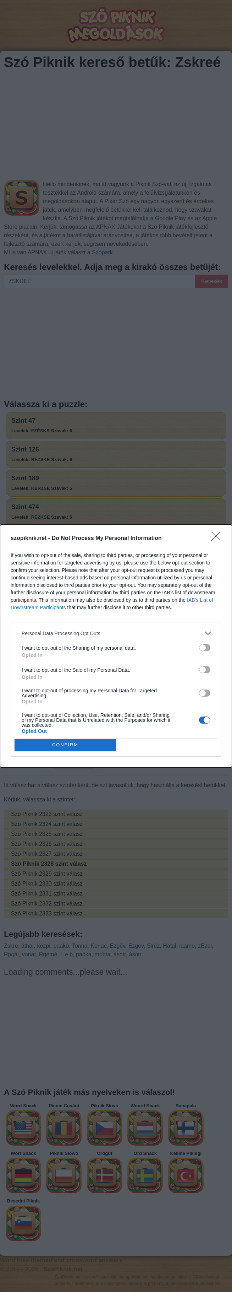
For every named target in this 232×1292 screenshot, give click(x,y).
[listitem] (116, 633)
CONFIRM (65, 745)
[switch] (204, 647)
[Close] (218, 538)
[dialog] (116, 646)
